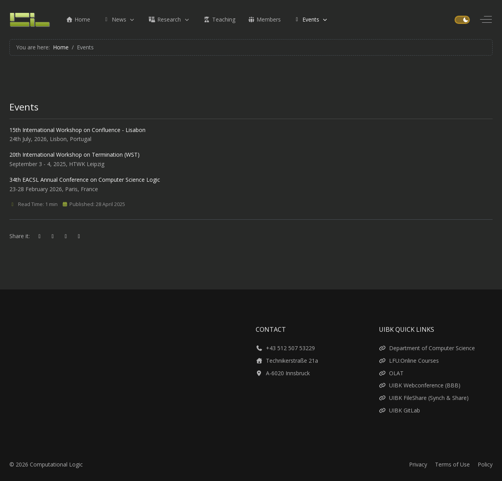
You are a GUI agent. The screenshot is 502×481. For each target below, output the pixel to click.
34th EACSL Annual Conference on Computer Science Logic (84, 179)
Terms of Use (452, 464)
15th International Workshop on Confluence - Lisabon (77, 130)
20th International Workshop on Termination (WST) (74, 154)
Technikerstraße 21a (287, 360)
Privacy (418, 464)
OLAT (391, 373)
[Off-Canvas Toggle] (486, 19)
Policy (485, 464)
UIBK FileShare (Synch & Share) (424, 397)
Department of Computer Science (427, 348)
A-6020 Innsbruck (283, 373)
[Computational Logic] (29, 19)
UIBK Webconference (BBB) (419, 385)
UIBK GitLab (399, 410)
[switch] (462, 20)
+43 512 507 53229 (285, 348)
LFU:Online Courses (409, 360)
